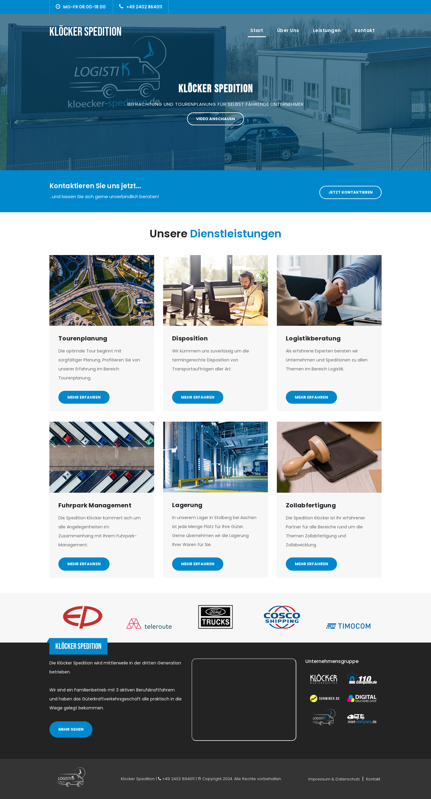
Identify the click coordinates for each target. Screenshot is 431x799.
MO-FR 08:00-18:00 (81, 7)
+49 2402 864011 (140, 7)
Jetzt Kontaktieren (350, 192)
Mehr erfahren (84, 397)
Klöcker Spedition (215, 89)
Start (258, 30)
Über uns (288, 30)
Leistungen (327, 30)
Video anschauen (215, 119)
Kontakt (365, 30)
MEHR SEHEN (71, 729)
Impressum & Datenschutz (334, 779)
